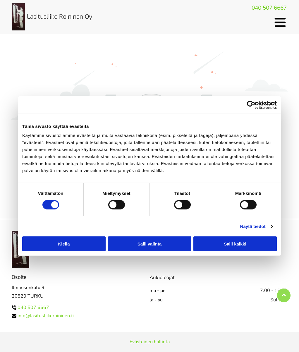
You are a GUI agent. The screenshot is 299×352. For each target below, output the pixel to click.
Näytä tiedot (253, 226)
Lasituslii (39, 17)
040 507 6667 (269, 8)
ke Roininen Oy (71, 17)
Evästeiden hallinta (150, 342)
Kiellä (64, 243)
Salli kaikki (235, 243)
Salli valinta (150, 243)
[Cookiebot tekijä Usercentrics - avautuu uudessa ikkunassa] (251, 104)
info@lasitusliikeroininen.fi (46, 315)
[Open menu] (280, 22)
